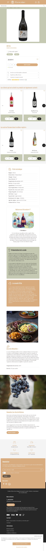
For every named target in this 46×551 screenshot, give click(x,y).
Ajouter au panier (27, 64)
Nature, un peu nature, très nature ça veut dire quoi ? (18, 520)
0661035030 (10, 499)
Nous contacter (11, 504)
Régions (11, 7)
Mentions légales (10, 528)
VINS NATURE (14, 445)
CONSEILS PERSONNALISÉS (14, 453)
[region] (21, 542)
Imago (11, 150)
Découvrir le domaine (13, 432)
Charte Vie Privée (10, 530)
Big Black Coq (34, 110)
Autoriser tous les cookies (21, 543)
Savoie (15, 7)
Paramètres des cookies (21, 547)
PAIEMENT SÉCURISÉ (31, 453)
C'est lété (11, 110)
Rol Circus (34, 150)
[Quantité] (12, 64)
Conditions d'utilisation (11, 532)
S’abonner (6, 476)
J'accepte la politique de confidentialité (13, 472)
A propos (9, 522)
